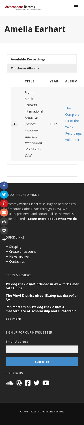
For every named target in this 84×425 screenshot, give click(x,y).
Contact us (17, 261)
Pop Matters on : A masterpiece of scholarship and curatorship (41, 309)
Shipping (15, 246)
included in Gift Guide (42, 286)
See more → (15, 319)
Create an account (22, 251)
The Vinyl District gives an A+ (42, 297)
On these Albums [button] (25, 68)
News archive (19, 256)
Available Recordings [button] (28, 59)
